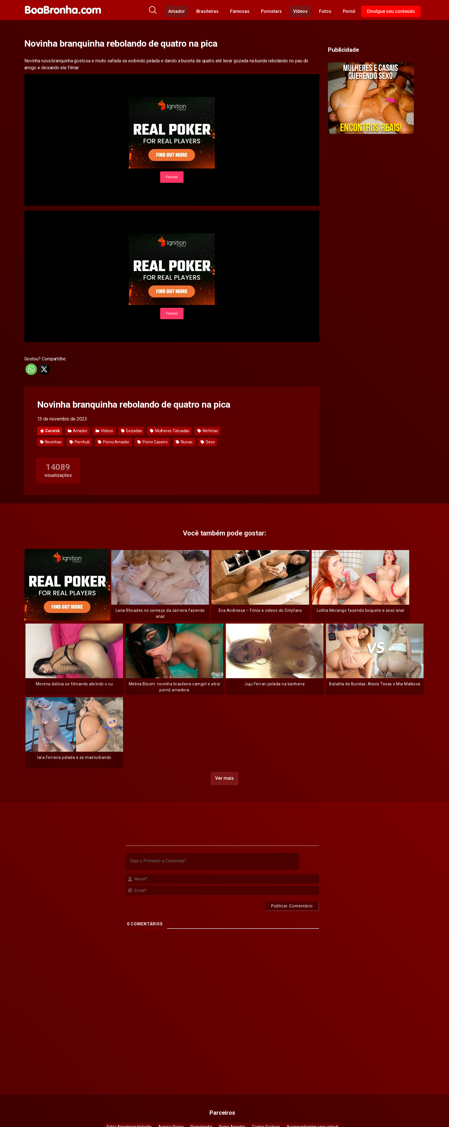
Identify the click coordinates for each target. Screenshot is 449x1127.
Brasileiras (207, 11)
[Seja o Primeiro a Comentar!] (212, 860)
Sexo (208, 442)
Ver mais (224, 777)
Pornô (349, 11)
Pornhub (80, 442)
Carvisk (50, 430)
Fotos (325, 11)
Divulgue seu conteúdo (391, 11)
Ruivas (184, 442)
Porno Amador (113, 442)
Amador (176, 11)
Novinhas (51, 442)
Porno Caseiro (152, 442)
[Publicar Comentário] (292, 905)
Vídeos (300, 11)
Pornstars (271, 11)
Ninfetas (207, 430)
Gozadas (131, 430)
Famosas (240, 11)
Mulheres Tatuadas (169, 430)
